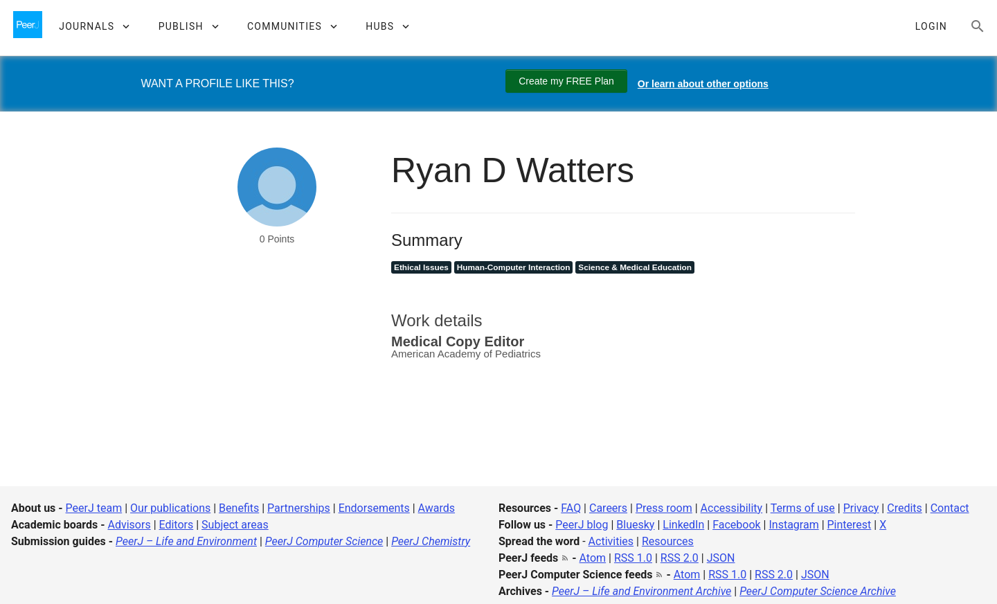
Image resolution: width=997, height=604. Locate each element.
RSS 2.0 (680, 558)
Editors (176, 524)
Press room (664, 508)
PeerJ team (94, 508)
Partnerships (298, 508)
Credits (904, 508)
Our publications (170, 508)
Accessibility (732, 508)
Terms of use (803, 508)
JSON (721, 558)
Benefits (239, 508)
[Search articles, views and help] (977, 26)
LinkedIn (683, 524)
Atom (593, 558)
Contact (950, 508)
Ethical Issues (421, 267)
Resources (668, 541)
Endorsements (374, 508)
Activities (611, 541)
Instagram (793, 524)
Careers (608, 508)
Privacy (861, 508)
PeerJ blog (581, 524)
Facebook (736, 524)
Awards (436, 508)
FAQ (571, 508)
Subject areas (235, 524)
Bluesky (635, 524)
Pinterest (849, 524)
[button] (93, 26)
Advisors (128, 524)
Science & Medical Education (635, 267)
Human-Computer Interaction (514, 267)
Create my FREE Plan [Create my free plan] (566, 81)
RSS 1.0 (633, 558)
